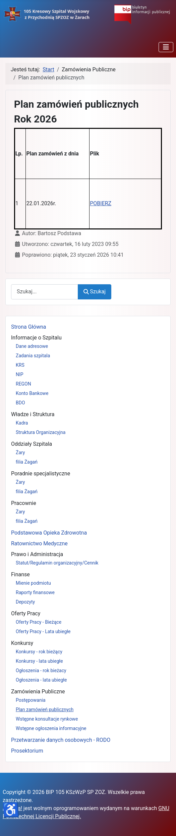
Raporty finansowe (35, 592)
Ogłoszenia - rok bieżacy (41, 670)
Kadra (22, 423)
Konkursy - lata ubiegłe (39, 661)
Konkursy (22, 643)
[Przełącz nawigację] (166, 47)
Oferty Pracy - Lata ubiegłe (43, 631)
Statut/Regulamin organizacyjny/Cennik (57, 563)
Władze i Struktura (32, 414)
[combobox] (44, 291)
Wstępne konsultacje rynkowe (47, 719)
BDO (20, 402)
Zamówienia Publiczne (38, 691)
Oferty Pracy (25, 613)
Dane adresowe (32, 346)
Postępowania (31, 700)
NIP (19, 374)
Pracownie (23, 503)
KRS (20, 365)
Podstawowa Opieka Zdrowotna (49, 533)
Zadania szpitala (33, 355)
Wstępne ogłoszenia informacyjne (51, 728)
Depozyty (25, 602)
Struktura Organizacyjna (40, 432)
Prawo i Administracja (37, 554)
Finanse (20, 574)
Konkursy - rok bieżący (39, 651)
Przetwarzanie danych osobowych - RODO (60, 740)
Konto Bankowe (32, 393)
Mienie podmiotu (33, 583)
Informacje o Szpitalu (36, 337)
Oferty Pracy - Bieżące (38, 622)
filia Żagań (27, 462)
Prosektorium (27, 751)
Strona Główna (28, 327)
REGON (23, 384)
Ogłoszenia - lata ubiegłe (41, 680)
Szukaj (94, 291)
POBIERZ (100, 203)
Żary (20, 452)
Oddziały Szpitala (31, 444)
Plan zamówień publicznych (44, 709)
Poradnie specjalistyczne (40, 473)
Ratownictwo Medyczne (39, 543)
